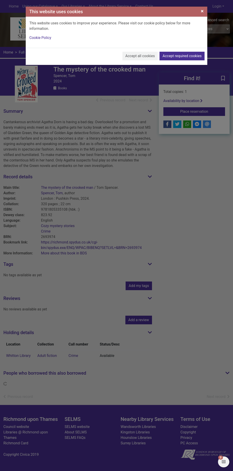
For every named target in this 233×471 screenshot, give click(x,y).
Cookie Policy (40, 38)
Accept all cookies (140, 56)
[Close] (202, 11)
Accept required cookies (182, 56)
